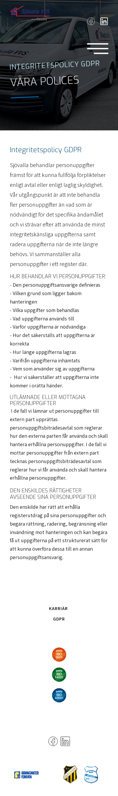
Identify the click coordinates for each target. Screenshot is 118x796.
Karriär (58, 608)
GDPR (59, 619)
